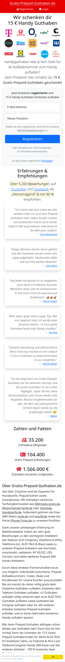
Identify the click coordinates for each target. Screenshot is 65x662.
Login (43, 9)
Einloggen (47, 160)
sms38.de (41, 516)
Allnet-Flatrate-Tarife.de (17, 508)
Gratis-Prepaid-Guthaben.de (32, 3)
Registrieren (25, 9)
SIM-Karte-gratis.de (47, 504)
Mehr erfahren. (18, 659)
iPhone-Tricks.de (21, 520)
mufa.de (22, 516)
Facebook (41, 189)
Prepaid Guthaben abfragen (33, 624)
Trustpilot (18, 189)
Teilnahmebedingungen (30, 130)
